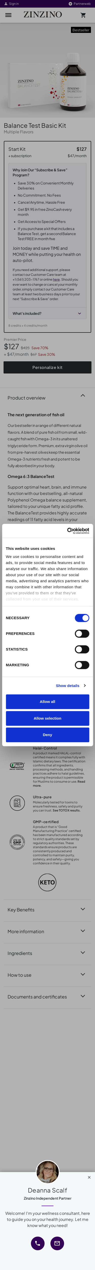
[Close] (89, 1176)
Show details (68, 685)
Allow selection (47, 718)
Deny (47, 735)
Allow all (47, 701)
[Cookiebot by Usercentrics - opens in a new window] (67, 531)
